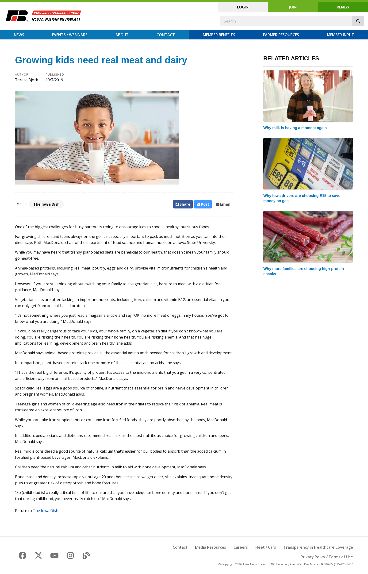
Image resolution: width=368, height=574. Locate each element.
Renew (343, 7)
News (19, 34)
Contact (166, 34)
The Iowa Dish (46, 204)
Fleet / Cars (265, 547)
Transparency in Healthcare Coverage (318, 547)
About (122, 34)
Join (293, 7)
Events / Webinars (70, 34)
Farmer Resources (281, 34)
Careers (241, 547)
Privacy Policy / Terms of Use (327, 556)
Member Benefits (219, 34)
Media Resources (210, 547)
